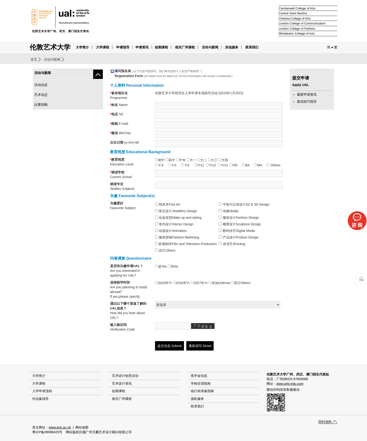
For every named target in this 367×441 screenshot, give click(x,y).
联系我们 (252, 47)
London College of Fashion (297, 28)
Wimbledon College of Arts (297, 33)
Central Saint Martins (293, 13)
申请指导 (122, 47)
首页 (34, 59)
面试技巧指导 (307, 101)
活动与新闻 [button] (210, 47)
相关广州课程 (122, 399)
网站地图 (81, 427)
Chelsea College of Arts (295, 18)
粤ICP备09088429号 (47, 432)
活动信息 (41, 85)
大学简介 (82, 47)
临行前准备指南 (202, 391)
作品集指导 (40, 399)
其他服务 (231, 47)
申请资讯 (142, 47)
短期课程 (161, 47)
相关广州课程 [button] (185, 47)
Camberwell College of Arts (297, 8)
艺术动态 (41, 95)
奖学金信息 (199, 376)
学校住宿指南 (201, 383)
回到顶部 (324, 422)
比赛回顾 (41, 104)
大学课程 (102, 47)
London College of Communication (302, 23)
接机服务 (197, 399)
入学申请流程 (42, 391)
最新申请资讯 (307, 94)
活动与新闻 (52, 59)
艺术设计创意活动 (125, 376)
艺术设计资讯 (122, 383)
